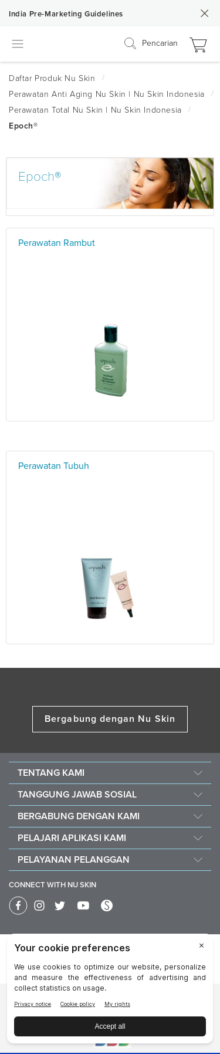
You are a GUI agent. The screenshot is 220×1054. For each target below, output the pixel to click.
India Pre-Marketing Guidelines (66, 14)
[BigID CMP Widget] (110, 991)
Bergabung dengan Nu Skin (110, 719)
